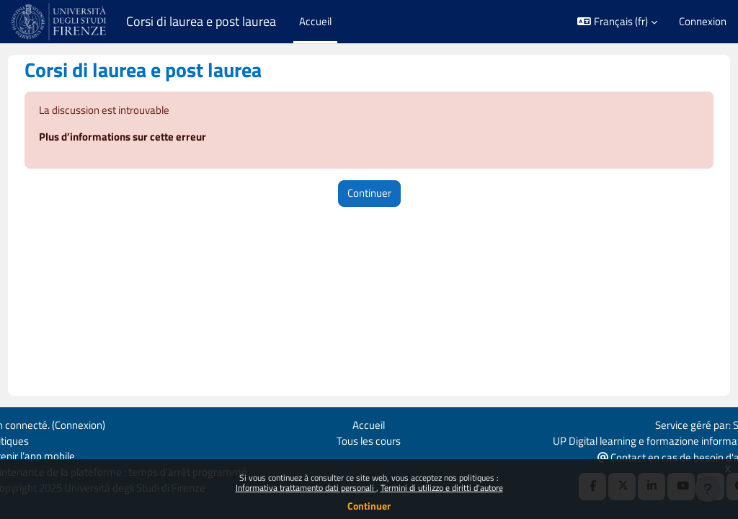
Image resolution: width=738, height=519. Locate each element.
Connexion (702, 22)
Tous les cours (369, 440)
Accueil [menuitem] (315, 21)
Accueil (368, 423)
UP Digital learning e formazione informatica (626, 440)
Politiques (33, 440)
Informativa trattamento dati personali (306, 487)
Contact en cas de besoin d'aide (648, 456)
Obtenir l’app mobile (56, 456)
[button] (617, 21)
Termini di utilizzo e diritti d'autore (442, 487)
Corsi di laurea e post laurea (201, 21)
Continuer (369, 505)
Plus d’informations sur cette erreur (149, 138)
